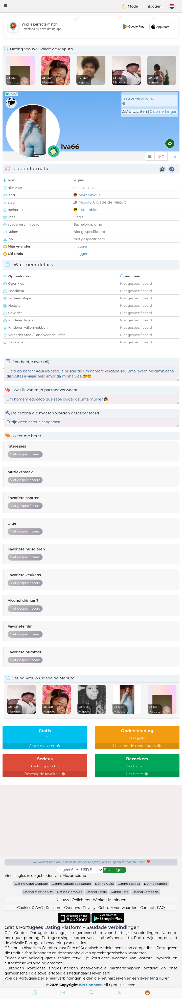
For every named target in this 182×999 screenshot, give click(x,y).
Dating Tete (119, 892)
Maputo (85, 202)
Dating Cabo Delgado (31, 883)
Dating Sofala (96, 892)
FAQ (161, 907)
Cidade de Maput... (110, 202)
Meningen (117, 900)
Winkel (99, 900)
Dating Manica (129, 883)
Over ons (72, 907)
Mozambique (89, 195)
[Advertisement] (91, 26)
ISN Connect (90, 985)
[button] (5, 5)
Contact (147, 907)
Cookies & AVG (30, 907)
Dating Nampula (69, 892)
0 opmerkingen (163, 111)
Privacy (89, 907)
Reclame (53, 907)
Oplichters (81, 900)
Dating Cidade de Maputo (71, 883)
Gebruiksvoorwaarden (118, 907)
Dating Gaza (104, 883)
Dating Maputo (155, 883)
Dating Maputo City (38, 892)
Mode (130, 6)
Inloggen (154, 6)
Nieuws (62, 900)
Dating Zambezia (145, 892)
